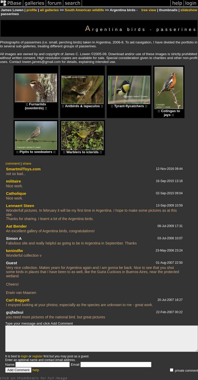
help (36, 370)
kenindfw (14, 250)
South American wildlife (84, 10)
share (27, 163)
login (24, 356)
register (37, 356)
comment (12, 163)
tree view (148, 10)
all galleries (49, 10)
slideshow (189, 10)
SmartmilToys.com (23, 169)
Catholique (16, 193)
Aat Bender (16, 226)
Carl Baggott (17, 300)
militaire (13, 181)
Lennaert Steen (20, 205)
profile (32, 10)
